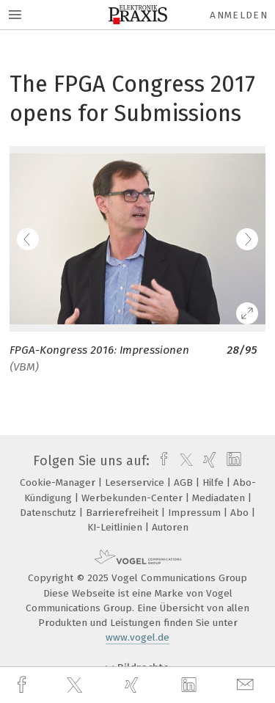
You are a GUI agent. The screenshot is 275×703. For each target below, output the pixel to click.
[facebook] (23, 685)
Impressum (196, 512)
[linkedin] (191, 685)
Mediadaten (220, 498)
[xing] (133, 685)
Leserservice (136, 482)
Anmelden (239, 15)
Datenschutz (49, 512)
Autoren (170, 527)
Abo (241, 512)
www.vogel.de (137, 637)
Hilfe (214, 482)
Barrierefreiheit (123, 512)
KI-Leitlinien (116, 527)
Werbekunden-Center (133, 498)
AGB (185, 482)
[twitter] (76, 685)
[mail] (247, 685)
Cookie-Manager (59, 482)
